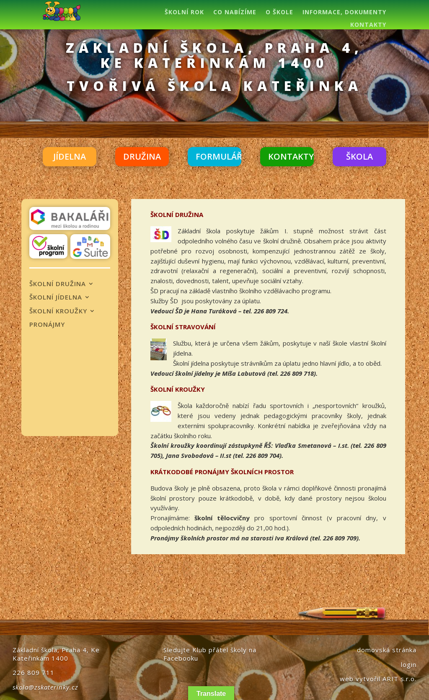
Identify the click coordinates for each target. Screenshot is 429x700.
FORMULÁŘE (221, 156)
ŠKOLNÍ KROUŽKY (58, 311)
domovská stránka (386, 650)
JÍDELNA (69, 156)
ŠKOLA (359, 156)
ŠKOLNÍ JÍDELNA (55, 297)
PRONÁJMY (47, 324)
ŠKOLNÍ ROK (184, 12)
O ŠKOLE (279, 12)
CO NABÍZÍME (234, 12)
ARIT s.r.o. (399, 678)
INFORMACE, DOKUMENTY (344, 12)
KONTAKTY (368, 25)
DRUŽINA (142, 156)
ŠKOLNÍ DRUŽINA (57, 284)
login (408, 664)
